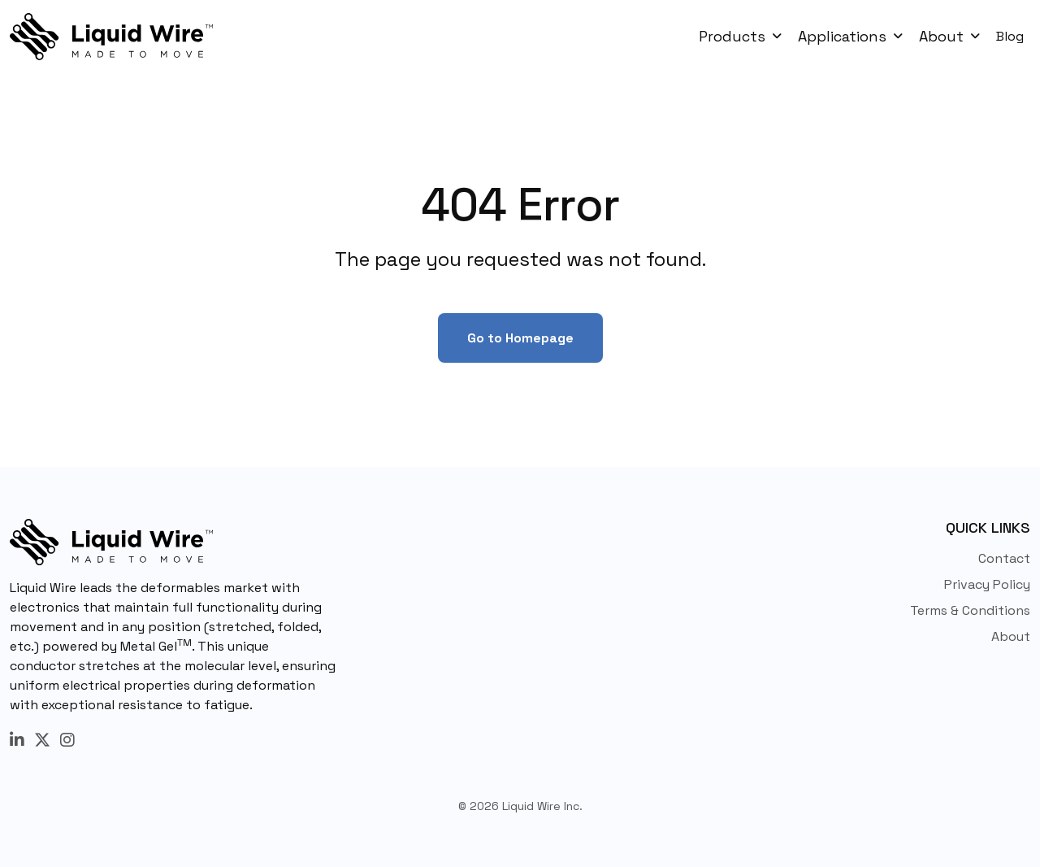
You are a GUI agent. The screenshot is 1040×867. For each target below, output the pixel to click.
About (1010, 636)
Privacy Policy (987, 584)
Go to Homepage (520, 337)
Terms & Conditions (970, 610)
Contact (1004, 558)
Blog (1010, 36)
